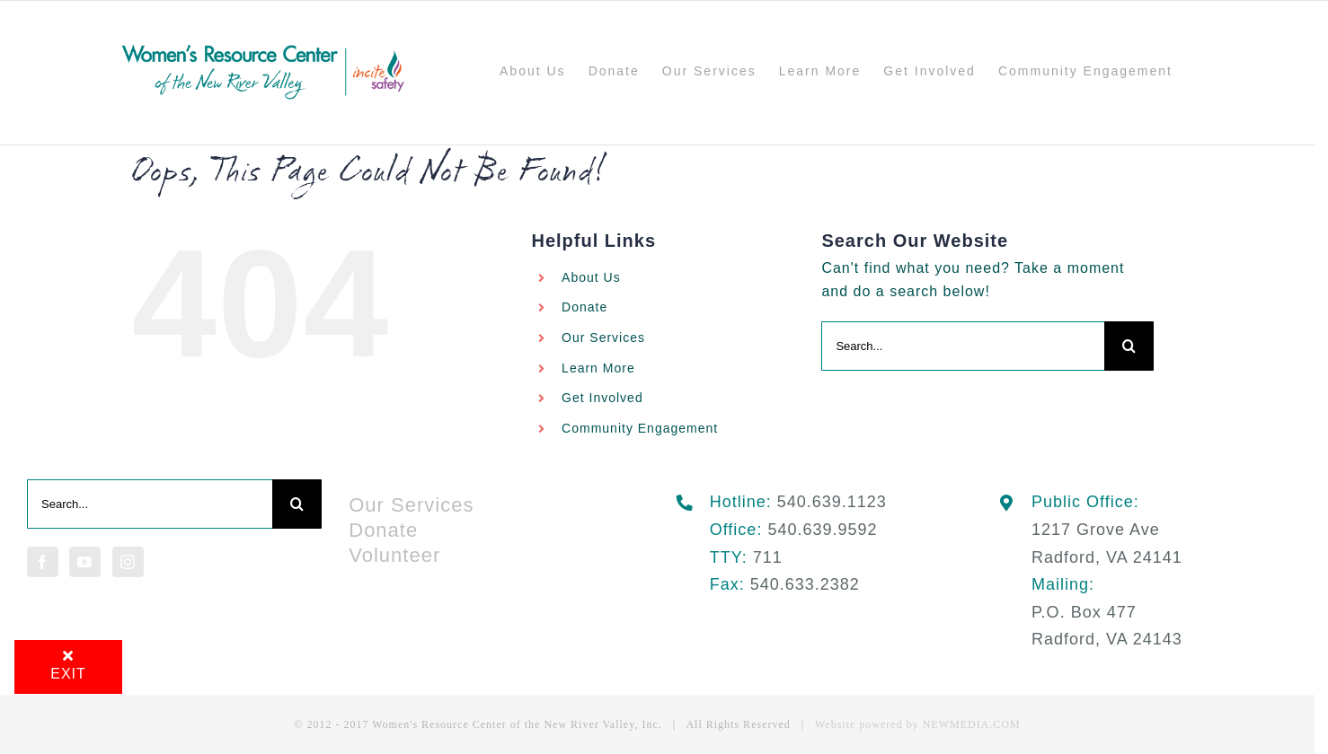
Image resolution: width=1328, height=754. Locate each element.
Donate (584, 307)
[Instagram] (128, 562)
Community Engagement (640, 428)
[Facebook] (42, 562)
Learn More (598, 368)
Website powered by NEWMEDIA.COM (918, 724)
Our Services (603, 337)
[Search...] (962, 346)
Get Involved (602, 397)
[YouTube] (85, 562)
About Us (591, 277)
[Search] (1129, 346)
